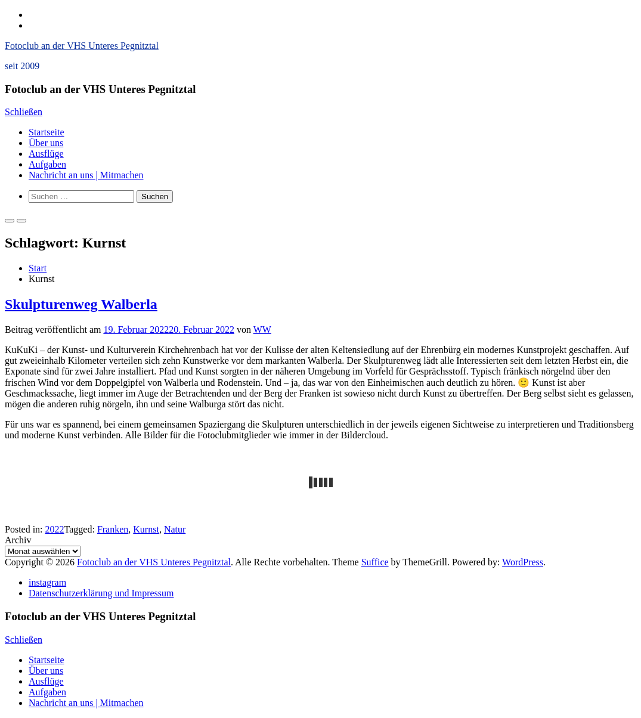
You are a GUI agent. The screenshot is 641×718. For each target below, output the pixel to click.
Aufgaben (47, 164)
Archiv (18, 540)
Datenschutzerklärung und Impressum (101, 593)
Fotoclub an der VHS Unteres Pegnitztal (82, 46)
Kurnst (146, 529)
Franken (112, 529)
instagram (47, 582)
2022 (54, 529)
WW (262, 329)
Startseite (46, 132)
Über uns (46, 143)
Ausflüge (46, 153)
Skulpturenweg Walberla (81, 304)
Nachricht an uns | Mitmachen (86, 175)
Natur (174, 529)
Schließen (23, 112)
